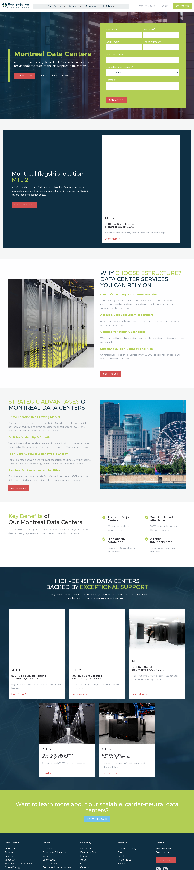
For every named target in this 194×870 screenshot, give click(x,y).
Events (121, 833)
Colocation (48, 818)
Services (74, 5)
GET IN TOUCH (24, 75)
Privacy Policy (182, 854)
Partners (85, 841)
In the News (124, 830)
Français (146, 6)
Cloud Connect (51, 833)
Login (165, 6)
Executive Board (89, 822)
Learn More (112, 217)
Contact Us (182, 6)
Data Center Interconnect (57, 841)
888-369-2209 (163, 818)
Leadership (86, 818)
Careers (84, 837)
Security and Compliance (18, 833)
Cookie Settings (12, 867)
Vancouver (11, 830)
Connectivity (49, 830)
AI (6, 841)
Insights (108, 5)
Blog (120, 822)
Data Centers (56, 5)
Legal (121, 826)
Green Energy (12, 837)
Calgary (9, 826)
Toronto (9, 822)
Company (91, 5)
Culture (84, 833)
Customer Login (164, 822)
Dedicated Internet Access (57, 837)
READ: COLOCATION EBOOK (54, 75)
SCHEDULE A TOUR (24, 194)
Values (83, 830)
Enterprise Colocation (54, 822)
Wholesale (48, 826)
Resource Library (127, 818)
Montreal (10, 818)
